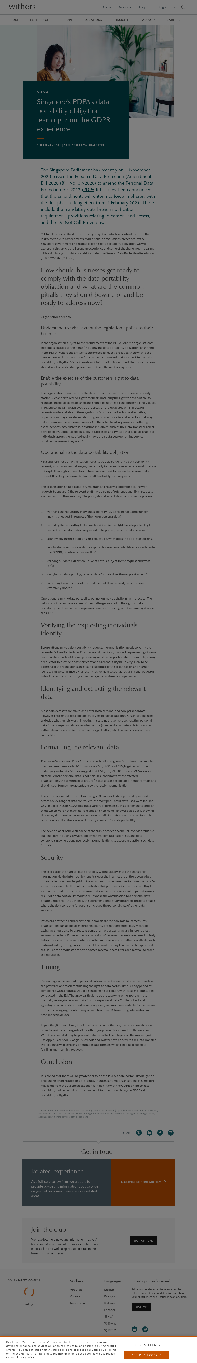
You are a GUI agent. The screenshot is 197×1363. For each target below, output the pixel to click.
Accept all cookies (147, 1355)
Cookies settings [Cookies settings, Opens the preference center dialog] (147, 1345)
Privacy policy (25, 1357)
